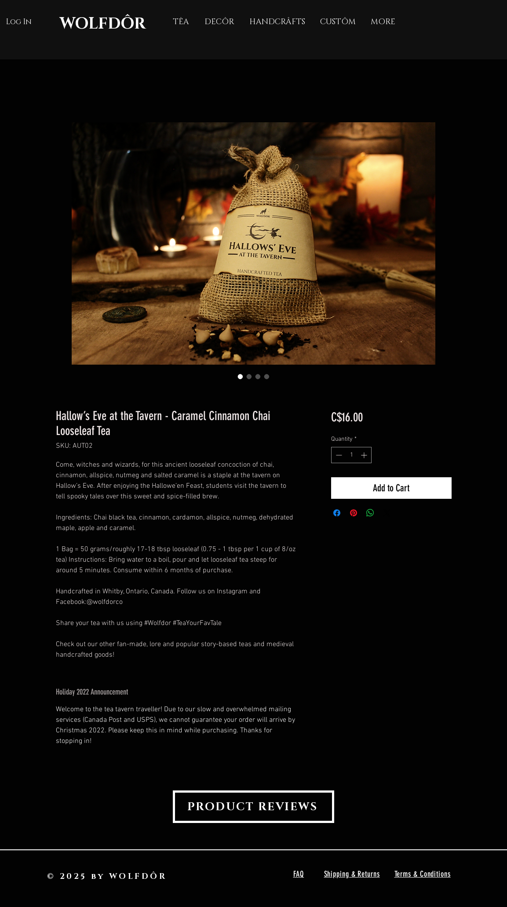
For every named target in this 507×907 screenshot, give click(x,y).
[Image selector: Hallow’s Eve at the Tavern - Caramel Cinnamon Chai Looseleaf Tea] (240, 376)
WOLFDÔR (103, 23)
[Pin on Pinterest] (353, 513)
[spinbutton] (351, 455)
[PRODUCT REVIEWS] (253, 806)
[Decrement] (337, 455)
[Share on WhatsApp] (370, 513)
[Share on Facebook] (337, 513)
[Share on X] (387, 513)
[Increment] (364, 455)
